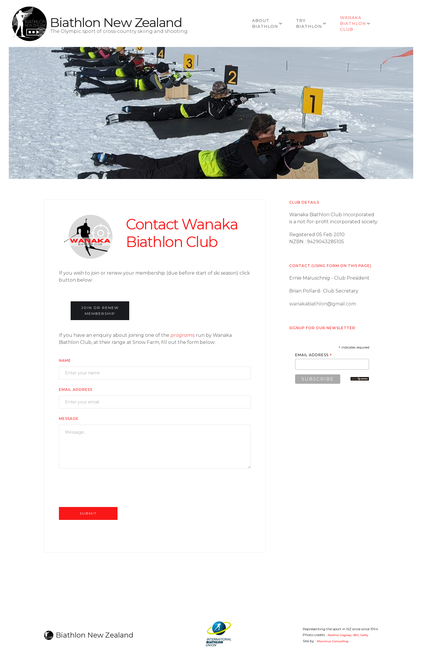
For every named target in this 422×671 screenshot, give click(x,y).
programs (183, 335)
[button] (268, 23)
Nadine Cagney (339, 635)
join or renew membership (100, 310)
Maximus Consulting (332, 641)
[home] (29, 23)
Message (69, 418)
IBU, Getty (360, 635)
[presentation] (103, 487)
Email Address (75, 389)
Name (65, 360)
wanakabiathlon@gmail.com (322, 304)
